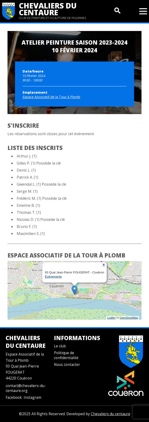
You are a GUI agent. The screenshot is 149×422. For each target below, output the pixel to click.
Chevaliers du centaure (48, 8)
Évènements (53, 276)
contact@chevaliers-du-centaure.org (26, 388)
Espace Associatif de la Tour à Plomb (51, 97)
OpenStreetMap (129, 317)
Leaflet (111, 317)
